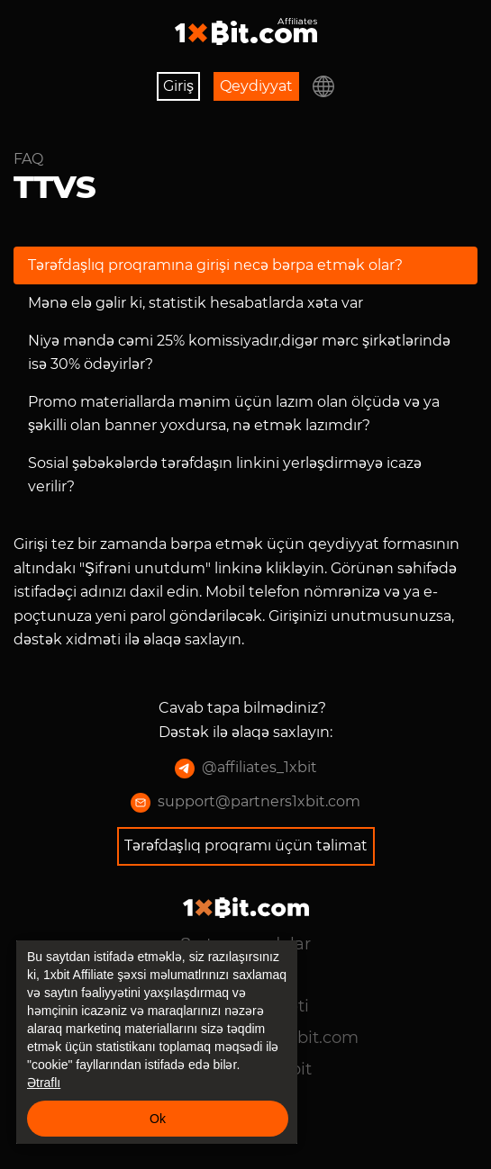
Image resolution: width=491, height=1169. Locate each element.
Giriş (178, 85)
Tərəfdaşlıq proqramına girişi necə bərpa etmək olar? (215, 265)
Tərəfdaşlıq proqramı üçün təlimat (246, 845)
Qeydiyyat (256, 85)
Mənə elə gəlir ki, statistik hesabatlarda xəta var (195, 302)
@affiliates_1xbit (246, 768)
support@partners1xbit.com (245, 803)
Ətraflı (43, 1082)
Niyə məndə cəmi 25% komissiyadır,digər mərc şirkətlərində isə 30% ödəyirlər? (239, 352)
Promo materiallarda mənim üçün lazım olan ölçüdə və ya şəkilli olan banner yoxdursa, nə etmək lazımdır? (234, 413)
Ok (158, 1118)
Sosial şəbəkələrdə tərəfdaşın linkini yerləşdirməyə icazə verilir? (225, 474)
